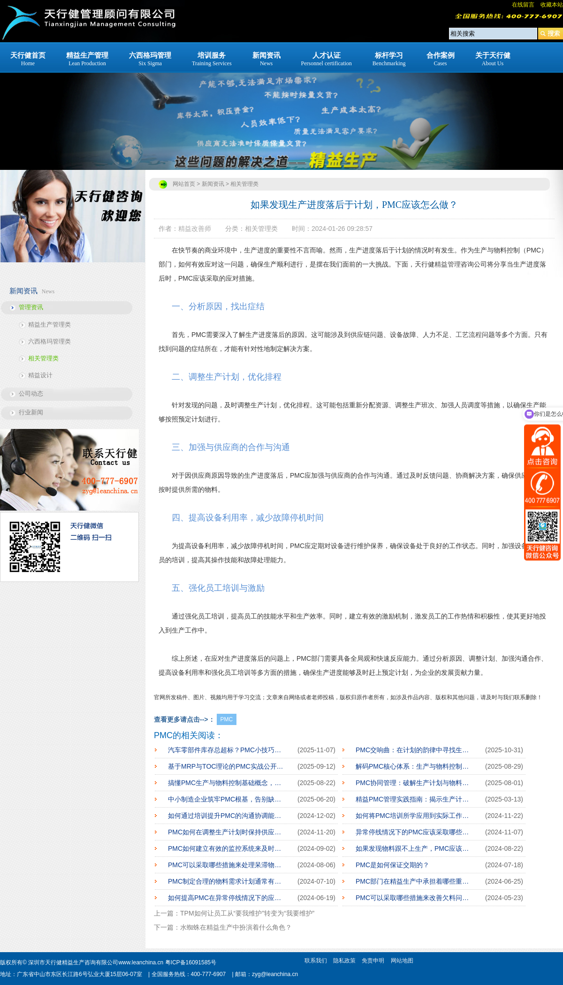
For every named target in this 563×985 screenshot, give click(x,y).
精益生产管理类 (49, 324)
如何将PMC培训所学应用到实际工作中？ (413, 815)
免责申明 (373, 960)
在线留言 (523, 4)
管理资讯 (31, 307)
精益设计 (40, 375)
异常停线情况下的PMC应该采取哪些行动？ (413, 832)
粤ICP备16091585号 (190, 962)
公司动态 (31, 393)
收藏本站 (551, 4)
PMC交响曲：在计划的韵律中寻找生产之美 (413, 750)
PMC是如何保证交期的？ (392, 865)
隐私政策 (344, 960)
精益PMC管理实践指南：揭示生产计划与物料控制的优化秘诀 (413, 799)
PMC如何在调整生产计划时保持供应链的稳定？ (225, 832)
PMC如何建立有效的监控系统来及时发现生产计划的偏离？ (225, 848)
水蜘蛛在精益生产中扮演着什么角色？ (236, 927)
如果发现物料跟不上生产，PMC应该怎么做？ (413, 848)
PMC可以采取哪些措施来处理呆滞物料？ (225, 865)
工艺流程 (469, 334)
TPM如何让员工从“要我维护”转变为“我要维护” (247, 913)
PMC (227, 719)
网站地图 (402, 960)
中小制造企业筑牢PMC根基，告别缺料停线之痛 (225, 799)
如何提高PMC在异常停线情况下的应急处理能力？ (225, 897)
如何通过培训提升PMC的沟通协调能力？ (225, 815)
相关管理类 (43, 358)
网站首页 (184, 184)
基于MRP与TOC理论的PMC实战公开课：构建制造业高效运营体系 (225, 766)
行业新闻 (31, 412)
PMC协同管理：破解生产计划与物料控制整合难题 (413, 782)
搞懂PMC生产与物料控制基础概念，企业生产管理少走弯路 (225, 782)
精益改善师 (194, 228)
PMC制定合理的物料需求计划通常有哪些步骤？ (225, 881)
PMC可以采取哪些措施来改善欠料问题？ (413, 897)
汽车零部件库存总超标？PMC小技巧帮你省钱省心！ (225, 750)
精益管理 (447, 264)
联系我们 (315, 960)
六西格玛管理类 (49, 341)
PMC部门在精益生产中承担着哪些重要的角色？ (413, 881)
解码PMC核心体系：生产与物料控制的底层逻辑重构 (413, 766)
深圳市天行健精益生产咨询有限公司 (73, 962)
